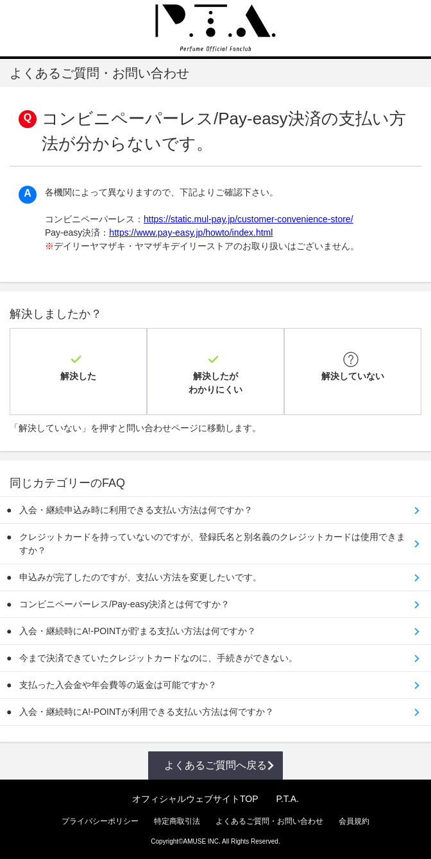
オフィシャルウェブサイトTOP (195, 799)
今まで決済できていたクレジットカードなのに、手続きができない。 (158, 658)
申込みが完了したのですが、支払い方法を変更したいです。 (140, 577)
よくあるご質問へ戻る (215, 765)
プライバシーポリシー (100, 821)
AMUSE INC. (202, 841)
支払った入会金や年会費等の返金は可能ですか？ (118, 685)
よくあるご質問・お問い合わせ (269, 821)
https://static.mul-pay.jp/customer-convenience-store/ (248, 219)
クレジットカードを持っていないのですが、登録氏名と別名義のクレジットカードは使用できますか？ (212, 543)
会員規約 (354, 821)
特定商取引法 (177, 821)
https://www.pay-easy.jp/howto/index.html (191, 232)
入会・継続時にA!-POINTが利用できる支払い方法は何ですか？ (146, 712)
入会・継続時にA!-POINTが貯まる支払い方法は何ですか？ (137, 631)
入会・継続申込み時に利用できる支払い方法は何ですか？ (136, 510)
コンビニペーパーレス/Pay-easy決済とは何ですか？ (124, 604)
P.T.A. (287, 799)
